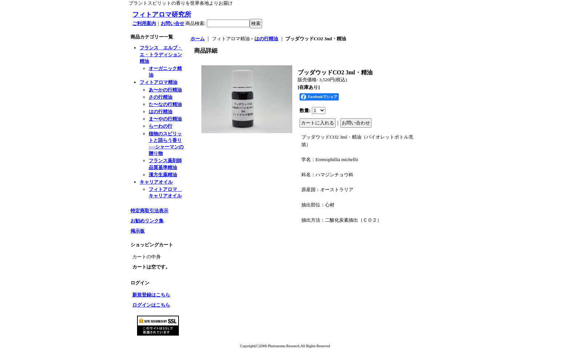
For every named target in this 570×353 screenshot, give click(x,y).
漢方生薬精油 (163, 174)
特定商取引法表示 (149, 210)
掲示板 (138, 231)
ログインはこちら (151, 305)
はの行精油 (160, 111)
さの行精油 (160, 97)
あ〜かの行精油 (165, 90)
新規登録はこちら (151, 294)
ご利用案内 (144, 23)
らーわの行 (160, 126)
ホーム (197, 38)
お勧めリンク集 (147, 220)
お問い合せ (172, 23)
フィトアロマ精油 (158, 82)
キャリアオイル (156, 182)
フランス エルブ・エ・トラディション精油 (161, 54)
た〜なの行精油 (165, 104)
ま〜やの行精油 (165, 119)
